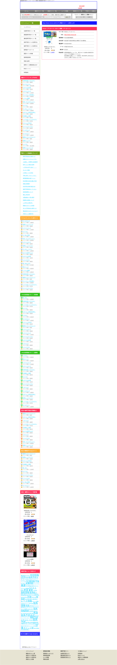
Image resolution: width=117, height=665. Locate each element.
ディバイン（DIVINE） (29, 94)
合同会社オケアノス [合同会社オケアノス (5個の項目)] (25, 603)
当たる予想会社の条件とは (29, 208)
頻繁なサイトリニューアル (29, 159)
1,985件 (32, 131)
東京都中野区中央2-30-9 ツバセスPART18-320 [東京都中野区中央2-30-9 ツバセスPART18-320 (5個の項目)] (30, 595)
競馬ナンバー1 (26, 140)
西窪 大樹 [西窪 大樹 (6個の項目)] (34, 597)
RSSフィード (27, 68)
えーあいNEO (26, 235)
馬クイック (26, 267)
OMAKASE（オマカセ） (29, 80)
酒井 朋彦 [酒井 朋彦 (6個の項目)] (31, 603)
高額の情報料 (26, 183)
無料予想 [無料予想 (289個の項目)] (34, 617)
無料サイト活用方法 (31, 657)
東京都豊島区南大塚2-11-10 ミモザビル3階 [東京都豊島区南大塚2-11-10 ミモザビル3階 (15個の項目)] (29, 623)
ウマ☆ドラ (26, 343)
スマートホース (27, 242)
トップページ (27, 27)
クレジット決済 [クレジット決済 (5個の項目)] (32, 625)
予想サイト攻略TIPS (28, 213)
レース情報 (46, 657)
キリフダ (25, 105)
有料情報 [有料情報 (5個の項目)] (30, 620)
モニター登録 (26, 170)
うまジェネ (26, 387)
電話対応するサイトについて (30, 211)
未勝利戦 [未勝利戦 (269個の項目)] (29, 583)
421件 (31, 124)
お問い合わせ (81, 659)
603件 (31, 254)
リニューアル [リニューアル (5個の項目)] (36, 583)
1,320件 (32, 135)
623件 (31, 128)
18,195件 (32, 145)
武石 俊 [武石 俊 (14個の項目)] (31, 613)
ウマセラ (25, 315)
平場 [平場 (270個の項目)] (37, 581)
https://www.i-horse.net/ (70, 34)
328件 (31, 149)
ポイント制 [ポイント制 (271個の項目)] (28, 628)
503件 (31, 243)
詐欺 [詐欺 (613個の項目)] (29, 597)
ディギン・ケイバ (27, 109)
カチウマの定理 (27, 87)
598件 (31, 107)
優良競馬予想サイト (66, 655)
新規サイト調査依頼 (83, 657)
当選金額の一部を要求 (28, 197)
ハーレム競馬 (26, 98)
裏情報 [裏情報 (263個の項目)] (32, 581)
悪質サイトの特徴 (28, 53)
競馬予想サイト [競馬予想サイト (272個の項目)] (29, 578)
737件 (31, 89)
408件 (31, 389)
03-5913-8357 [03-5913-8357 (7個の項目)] (30, 609)
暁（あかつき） (27, 263)
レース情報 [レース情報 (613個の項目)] (26, 601)
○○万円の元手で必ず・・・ (30, 167)
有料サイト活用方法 (31, 655)
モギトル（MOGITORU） (29, 112)
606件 (31, 345)
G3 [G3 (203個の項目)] (27, 577)
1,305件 (32, 236)
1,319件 (32, 299)
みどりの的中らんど (28, 252)
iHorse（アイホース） (49, 46)
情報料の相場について (28, 200)
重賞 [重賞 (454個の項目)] (31, 590)
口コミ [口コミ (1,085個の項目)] (33, 587)
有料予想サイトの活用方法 (30, 42)
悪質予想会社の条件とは (29, 156)
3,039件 (32, 103)
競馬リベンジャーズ (28, 147)
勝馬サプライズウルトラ (29, 137)
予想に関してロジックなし (29, 175)
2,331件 (32, 317)
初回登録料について (28, 192)
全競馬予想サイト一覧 (29, 31)
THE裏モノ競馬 (27, 116)
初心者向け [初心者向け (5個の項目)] (23, 583)
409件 (31, 142)
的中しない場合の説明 (28, 164)
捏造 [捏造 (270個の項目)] (28, 605)
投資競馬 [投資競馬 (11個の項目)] (31, 611)
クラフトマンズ (27, 91)
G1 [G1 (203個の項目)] (22, 590)
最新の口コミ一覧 (30, 653)
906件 (31, 261)
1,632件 (32, 268)
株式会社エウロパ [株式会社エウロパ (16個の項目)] (25, 575)
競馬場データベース (29, 49)
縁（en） (25, 297)
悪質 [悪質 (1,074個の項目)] (26, 590)
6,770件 (32, 265)
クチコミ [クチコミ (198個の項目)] (25, 620)
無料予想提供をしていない (29, 189)
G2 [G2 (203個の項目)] (27, 581)
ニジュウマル (26, 260)
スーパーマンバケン (28, 126)
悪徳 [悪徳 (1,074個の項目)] (35, 613)
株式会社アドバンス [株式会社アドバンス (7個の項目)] (34, 605)
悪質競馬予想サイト (66, 657)
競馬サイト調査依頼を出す (30, 65)
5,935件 (32, 96)
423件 (31, 114)
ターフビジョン (27, 84)
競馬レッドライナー (28, 245)
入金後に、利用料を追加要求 (30, 162)
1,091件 (32, 99)
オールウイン (26, 133)
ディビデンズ (26, 130)
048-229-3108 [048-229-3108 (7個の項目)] (26, 613)
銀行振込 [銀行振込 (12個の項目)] (28, 622)
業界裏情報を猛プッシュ (29, 178)
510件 (31, 247)
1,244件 (53, 52)
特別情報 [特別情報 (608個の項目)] (34, 575)
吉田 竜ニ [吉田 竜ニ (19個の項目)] (35, 599)
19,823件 (32, 85)
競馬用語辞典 (27, 57)
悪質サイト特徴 (30, 659)
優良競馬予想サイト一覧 (30, 38)
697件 (31, 117)
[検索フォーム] (54, 17)
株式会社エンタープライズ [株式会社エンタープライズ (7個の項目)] (27, 607)
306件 (31, 82)
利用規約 (26, 72)
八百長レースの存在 (28, 172)
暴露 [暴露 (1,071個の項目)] (23, 585)
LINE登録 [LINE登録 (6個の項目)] (35, 590)
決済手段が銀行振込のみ (29, 186)
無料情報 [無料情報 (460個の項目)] (25, 592)
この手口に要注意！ (28, 202)
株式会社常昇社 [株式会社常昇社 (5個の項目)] (24, 597)
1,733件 (32, 92)
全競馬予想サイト (65, 653)
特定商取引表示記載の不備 (29, 181)
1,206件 (32, 110)
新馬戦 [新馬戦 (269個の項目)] (32, 592)
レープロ (25, 144)
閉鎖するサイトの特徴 (28, 205)
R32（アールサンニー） (29, 101)
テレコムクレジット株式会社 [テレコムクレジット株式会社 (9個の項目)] (32, 594)
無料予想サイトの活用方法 (30, 46)
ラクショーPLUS (27, 123)
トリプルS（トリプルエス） (30, 119)
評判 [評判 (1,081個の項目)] (23, 577)
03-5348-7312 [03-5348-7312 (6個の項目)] (26, 625)
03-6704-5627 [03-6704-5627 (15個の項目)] (28, 599)
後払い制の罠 (26, 194)
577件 (31, 121)
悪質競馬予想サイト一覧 (30, 34)
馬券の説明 (26, 61)
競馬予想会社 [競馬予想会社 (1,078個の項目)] (28, 615)
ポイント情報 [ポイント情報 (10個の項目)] (35, 601)
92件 (31, 138)
